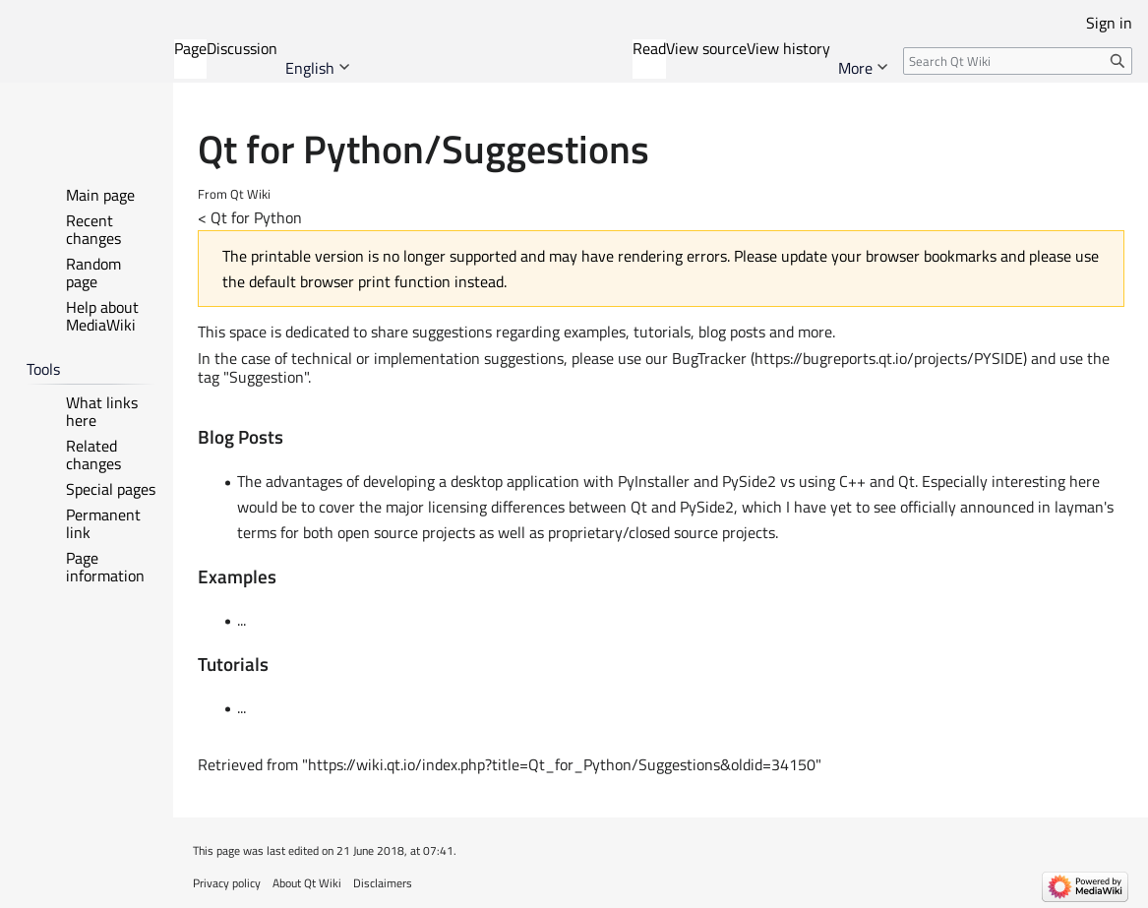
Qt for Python (256, 217)
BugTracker (709, 358)
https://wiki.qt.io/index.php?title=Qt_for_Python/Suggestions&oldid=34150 (562, 764)
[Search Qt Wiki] (1017, 61)
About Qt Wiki (306, 883)
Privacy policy (227, 883)
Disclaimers (382, 883)
